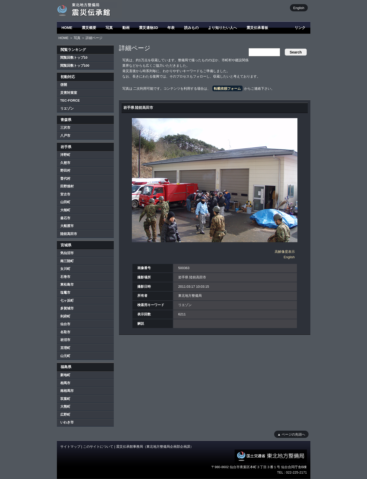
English (298, 8)
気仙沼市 (67, 253)
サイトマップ (70, 446)
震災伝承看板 (257, 28)
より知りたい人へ (222, 28)
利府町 (65, 316)
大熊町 (65, 406)
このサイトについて (98, 446)
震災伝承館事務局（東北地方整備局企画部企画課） (154, 446)
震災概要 (89, 28)
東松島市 (67, 284)
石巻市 (65, 277)
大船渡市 (67, 226)
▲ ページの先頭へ (291, 434)
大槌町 (65, 210)
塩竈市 (65, 292)
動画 (126, 28)
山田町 (65, 202)
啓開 (63, 85)
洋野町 (65, 155)
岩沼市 (65, 340)
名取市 (65, 332)
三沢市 (65, 128)
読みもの (191, 28)
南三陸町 (67, 261)
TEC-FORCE (70, 100)
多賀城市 (67, 308)
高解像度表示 (285, 252)
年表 (171, 28)
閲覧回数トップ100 (74, 65)
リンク (300, 28)
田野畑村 (67, 186)
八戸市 (65, 136)
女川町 (65, 269)
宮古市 (65, 194)
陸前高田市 (68, 234)
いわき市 (67, 422)
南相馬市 (67, 391)
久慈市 (65, 163)
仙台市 (65, 324)
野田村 (65, 170)
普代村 (65, 178)
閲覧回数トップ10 (73, 57)
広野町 (65, 414)
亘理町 (65, 348)
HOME (67, 28)
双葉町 (65, 399)
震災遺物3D (148, 28)
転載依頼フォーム (227, 88)
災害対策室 (68, 93)
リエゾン (67, 108)
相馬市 (65, 383)
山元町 (65, 356)
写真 (109, 28)
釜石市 (65, 218)
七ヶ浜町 (67, 300)
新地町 (65, 375)
